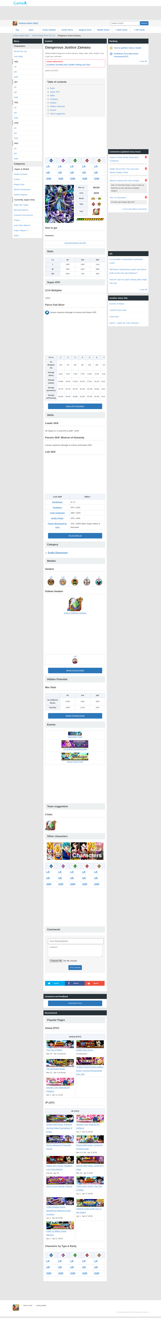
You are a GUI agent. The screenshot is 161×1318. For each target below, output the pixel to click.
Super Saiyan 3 (21, 230)
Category (54, 99)
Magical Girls (85, 30)
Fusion (17, 179)
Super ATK (55, 92)
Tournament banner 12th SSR (75, 243)
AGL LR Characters (118, 198)
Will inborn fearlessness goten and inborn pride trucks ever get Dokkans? (127, 271)
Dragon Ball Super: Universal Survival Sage (90, 1145)
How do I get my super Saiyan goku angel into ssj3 (128, 281)
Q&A (31, 30)
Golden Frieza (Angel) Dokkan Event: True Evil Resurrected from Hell (90, 1069)
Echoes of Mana (116, 304)
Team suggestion (57, 113)
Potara (17, 220)
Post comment (75, 969)
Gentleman (57, 502)
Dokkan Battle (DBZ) (28, 23)
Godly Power (57, 518)
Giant (16, 235)
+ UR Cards (139, 30)
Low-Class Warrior (22, 225)
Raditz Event (103, 30)
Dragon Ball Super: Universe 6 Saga (90, 1166)
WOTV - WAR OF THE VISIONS (124, 323)
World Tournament (22, 189)
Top (17, 30)
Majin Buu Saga (21, 205)
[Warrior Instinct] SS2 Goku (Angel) (124, 181)
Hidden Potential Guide (75, 716)
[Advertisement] (80, 13)
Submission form (75, 1005)
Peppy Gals (19, 184)
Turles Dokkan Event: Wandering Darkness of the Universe (60, 1209)
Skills (52, 95)
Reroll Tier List (20, 51)
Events (53, 110)
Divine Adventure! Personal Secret (60, 1145)
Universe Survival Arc (23, 215)
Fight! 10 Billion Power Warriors (60, 1232)
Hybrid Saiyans (20, 194)
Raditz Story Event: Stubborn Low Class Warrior (60, 1166)
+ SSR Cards (121, 30)
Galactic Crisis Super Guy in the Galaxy (90, 1209)
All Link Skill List (75, 536)
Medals (53, 103)
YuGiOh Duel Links (118, 310)
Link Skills (18, 56)
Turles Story (67, 30)
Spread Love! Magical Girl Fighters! (60, 1088)
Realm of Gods (20, 174)
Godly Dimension (58, 552)
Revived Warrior (21, 210)
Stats (52, 88)
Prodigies (57, 507)
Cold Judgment (57, 513)
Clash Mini (114, 316)
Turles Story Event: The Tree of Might (90, 1187)
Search (144, 23)
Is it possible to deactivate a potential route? (125, 261)
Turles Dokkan (49, 30)
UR (48, 172)
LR (48, 166)
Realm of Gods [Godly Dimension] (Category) (124, 159)
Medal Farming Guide (75, 670)
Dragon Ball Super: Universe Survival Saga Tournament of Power (60, 1127)
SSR (48, 178)
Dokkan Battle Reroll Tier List (43, 36)
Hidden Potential (57, 106)
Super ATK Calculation (75, 406)
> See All (143, 61)
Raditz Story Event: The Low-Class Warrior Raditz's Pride (124, 170)
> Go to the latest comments (134, 209)
